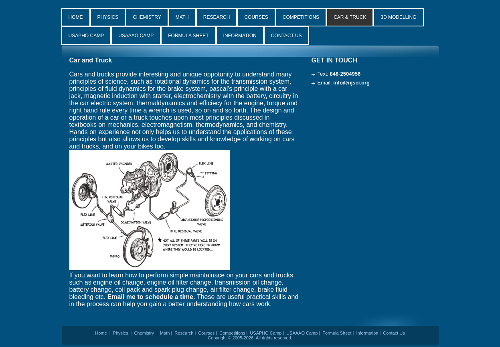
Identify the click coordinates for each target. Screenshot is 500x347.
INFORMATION (240, 35)
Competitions (232, 333)
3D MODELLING (398, 17)
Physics (120, 333)
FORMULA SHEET (188, 35)
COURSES (256, 17)
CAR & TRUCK (350, 17)
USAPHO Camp (265, 333)
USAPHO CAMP (86, 35)
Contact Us (394, 333)
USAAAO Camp (302, 333)
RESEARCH (216, 17)
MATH (182, 17)
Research (183, 333)
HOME (76, 17)
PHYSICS (108, 17)
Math (165, 333)
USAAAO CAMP (136, 35)
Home (101, 333)
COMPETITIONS (301, 17)
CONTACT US (286, 35)
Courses (206, 333)
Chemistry (144, 333)
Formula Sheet (336, 333)
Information (367, 333)
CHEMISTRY (147, 17)
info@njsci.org (351, 83)
